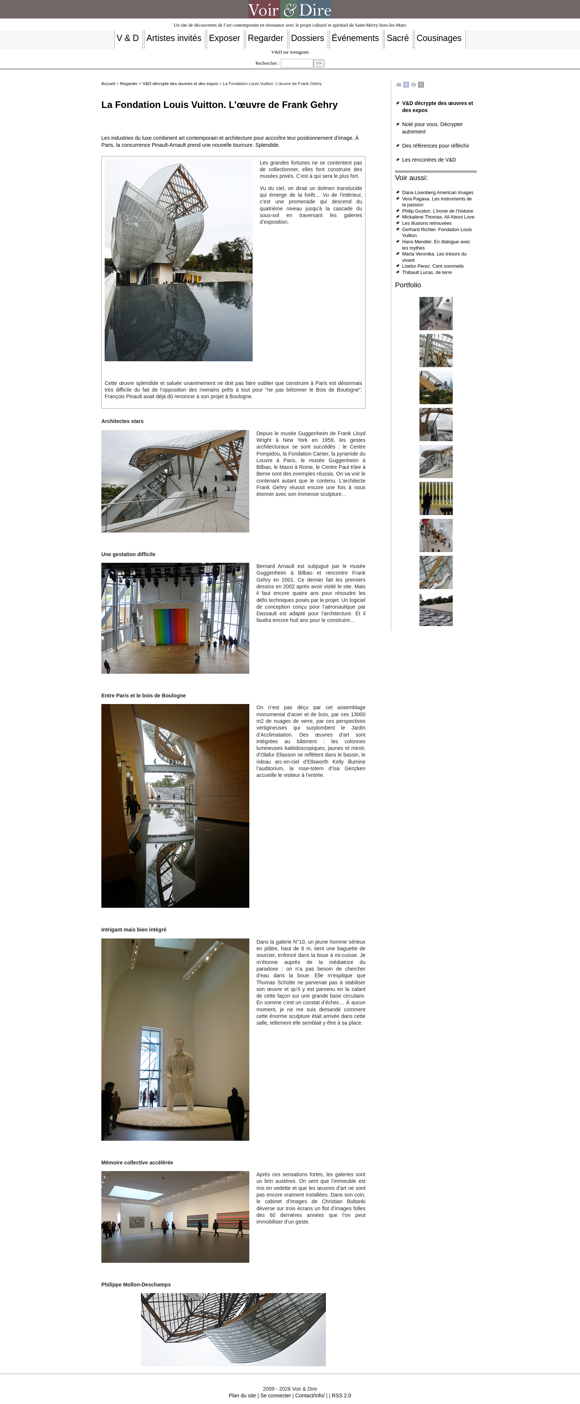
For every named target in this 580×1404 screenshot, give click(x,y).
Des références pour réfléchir (435, 146)
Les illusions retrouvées (427, 223)
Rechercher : (268, 63)
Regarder (129, 83)
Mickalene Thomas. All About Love (438, 217)
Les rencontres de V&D (429, 160)
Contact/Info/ (310, 1395)
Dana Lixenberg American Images (437, 192)
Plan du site (242, 1395)
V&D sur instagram (290, 52)
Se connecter (275, 1395)
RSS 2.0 (341, 1395)
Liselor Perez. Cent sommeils (432, 266)
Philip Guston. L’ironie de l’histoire (437, 211)
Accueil (108, 83)
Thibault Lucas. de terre (427, 272)
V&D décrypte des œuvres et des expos (180, 83)
